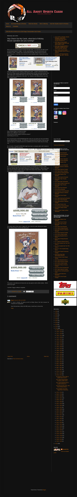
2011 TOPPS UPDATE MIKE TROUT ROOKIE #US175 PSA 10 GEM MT (62, 51)
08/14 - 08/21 (59, 365)
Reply (12, 308)
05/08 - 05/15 (59, 407)
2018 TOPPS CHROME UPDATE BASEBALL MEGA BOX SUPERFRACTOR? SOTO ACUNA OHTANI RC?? (62, 38)
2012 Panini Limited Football (61, 234)
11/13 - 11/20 (59, 341)
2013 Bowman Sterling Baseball (62, 205)
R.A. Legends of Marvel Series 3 (62, 241)
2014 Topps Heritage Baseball (61, 228)
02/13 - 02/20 (59, 429)
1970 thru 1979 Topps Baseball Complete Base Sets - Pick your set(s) (61, 55)
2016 (56, 318)
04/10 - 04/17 (59, 414)
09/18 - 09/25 (59, 356)
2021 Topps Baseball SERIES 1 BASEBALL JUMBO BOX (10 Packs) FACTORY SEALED (61, 47)
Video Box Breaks (32, 23)
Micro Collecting (44, 23)
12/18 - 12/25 (59, 331)
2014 (56, 322)
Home (7, 23)
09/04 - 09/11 (59, 359)
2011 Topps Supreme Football (61, 269)
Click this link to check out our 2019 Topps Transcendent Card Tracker (23, 31)
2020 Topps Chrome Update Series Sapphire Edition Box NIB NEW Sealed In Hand (62, 43)
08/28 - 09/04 (59, 361)
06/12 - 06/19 (59, 398)
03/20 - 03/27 (59, 420)
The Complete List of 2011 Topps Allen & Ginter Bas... (62, 389)
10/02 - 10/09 (59, 352)
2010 (56, 443)
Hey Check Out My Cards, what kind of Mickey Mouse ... (63, 386)
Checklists (15, 26)
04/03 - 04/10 (59, 416)
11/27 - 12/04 (59, 337)
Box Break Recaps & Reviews (18, 23)
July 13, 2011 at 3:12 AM (20, 300)
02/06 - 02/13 (59, 431)
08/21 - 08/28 (59, 363)
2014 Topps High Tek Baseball (61, 181)
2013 (56, 324)
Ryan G (12, 300)
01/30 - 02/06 (59, 433)
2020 (56, 311)
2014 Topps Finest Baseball (61, 187)
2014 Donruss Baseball (60, 189)
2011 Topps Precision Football (61, 261)
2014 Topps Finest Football (60, 222)
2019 (56, 313)
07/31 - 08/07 (59, 369)
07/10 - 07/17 (59, 375)
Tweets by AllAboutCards (59, 145)
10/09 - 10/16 (59, 350)
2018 (56, 315)
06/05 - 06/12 (59, 399)
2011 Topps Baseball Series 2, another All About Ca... (62, 383)
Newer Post (10, 356)
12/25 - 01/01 (59, 329)
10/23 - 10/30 (59, 346)
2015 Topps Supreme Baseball (61, 154)
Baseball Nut (65, 449)
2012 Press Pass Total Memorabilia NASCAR (59, 255)
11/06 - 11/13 (59, 343)
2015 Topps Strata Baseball (61, 152)
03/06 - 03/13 (59, 424)
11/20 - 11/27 (59, 339)
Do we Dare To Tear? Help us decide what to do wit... (62, 377)
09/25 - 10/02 (59, 354)
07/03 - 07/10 (59, 392)
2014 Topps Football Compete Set (62, 183)
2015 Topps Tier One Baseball (61, 165)
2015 (56, 320)
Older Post (46, 356)
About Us (8, 26)
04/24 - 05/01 (59, 411)
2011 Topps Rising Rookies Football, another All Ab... (62, 380)
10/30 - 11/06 (59, 344)
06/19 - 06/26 (59, 396)
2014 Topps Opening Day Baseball (62, 198)
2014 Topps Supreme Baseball (61, 177)
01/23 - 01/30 (59, 435)
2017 (56, 316)
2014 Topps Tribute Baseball (61, 199)
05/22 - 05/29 (59, 403)
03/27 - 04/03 (59, 418)
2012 (56, 326)
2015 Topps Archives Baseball (61, 160)
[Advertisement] (28, 344)
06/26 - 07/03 (59, 394)
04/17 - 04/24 (59, 413)
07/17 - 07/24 (59, 373)
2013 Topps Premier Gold (60, 204)
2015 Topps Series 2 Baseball (61, 159)
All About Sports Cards (10, 5)
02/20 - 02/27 (59, 428)
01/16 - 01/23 (59, 437)
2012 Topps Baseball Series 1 (61, 260)
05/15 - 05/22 (59, 405)
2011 (56, 328)
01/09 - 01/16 (59, 439)
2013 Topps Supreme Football (61, 232)
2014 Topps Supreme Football (61, 169)
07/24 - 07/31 (59, 371)
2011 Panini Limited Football (61, 263)
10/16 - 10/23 (59, 348)
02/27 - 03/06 (59, 426)
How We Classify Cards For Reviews (59, 23)
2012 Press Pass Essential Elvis (62, 267)
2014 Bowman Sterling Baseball (62, 172)
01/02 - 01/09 (59, 441)
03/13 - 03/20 (59, 422)
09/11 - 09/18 (59, 358)
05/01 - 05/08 (59, 409)
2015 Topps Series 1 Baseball (61, 171)
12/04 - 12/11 (59, 335)
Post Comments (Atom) (18, 358)
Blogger (44, 489)
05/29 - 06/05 (59, 401)
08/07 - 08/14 (59, 367)
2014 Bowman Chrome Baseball (62, 191)
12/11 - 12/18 (59, 333)
